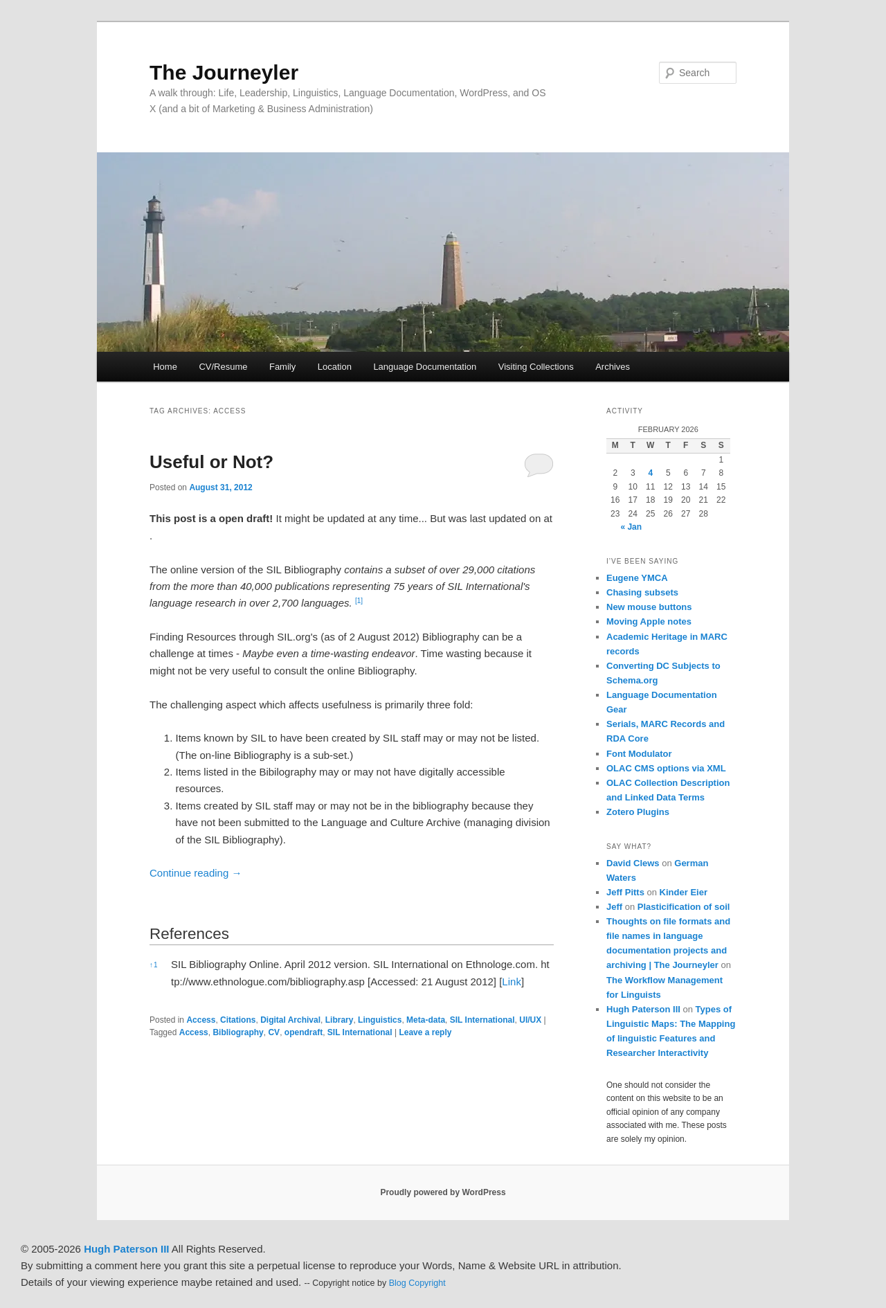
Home (165, 366)
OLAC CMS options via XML (666, 768)
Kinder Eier (683, 892)
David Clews (633, 863)
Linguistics (379, 1020)
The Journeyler (224, 72)
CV (274, 1032)
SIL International (482, 1020)
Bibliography (238, 1032)
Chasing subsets (642, 592)
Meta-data (425, 1020)
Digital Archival (290, 1020)
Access (200, 1020)
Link (511, 981)
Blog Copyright (417, 1283)
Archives (612, 366)
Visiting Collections (536, 366)
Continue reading (196, 873)
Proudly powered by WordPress (442, 1192)
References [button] (189, 933)
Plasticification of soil (684, 907)
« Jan (631, 527)
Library (339, 1020)
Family (282, 366)
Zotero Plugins (637, 812)
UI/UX (530, 1020)
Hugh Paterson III (643, 1009)
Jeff (614, 907)
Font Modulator (639, 754)
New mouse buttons (649, 607)
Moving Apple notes (648, 621)
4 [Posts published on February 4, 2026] (650, 473)
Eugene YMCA (637, 578)
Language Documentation (424, 366)
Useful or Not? (211, 461)
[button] (359, 603)
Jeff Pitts (625, 892)
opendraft (303, 1032)
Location (335, 366)
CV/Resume (223, 366)
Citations (237, 1020)
